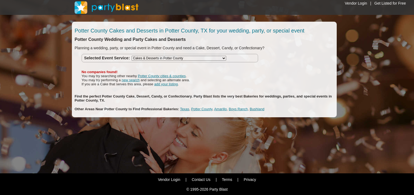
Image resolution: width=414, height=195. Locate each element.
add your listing (166, 84)
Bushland (257, 109)
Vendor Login (356, 3)
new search (130, 80)
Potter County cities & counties (162, 76)
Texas (184, 109)
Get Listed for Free (390, 3)
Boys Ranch (238, 109)
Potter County (201, 109)
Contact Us (201, 179)
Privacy (250, 179)
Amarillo (220, 109)
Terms (227, 179)
